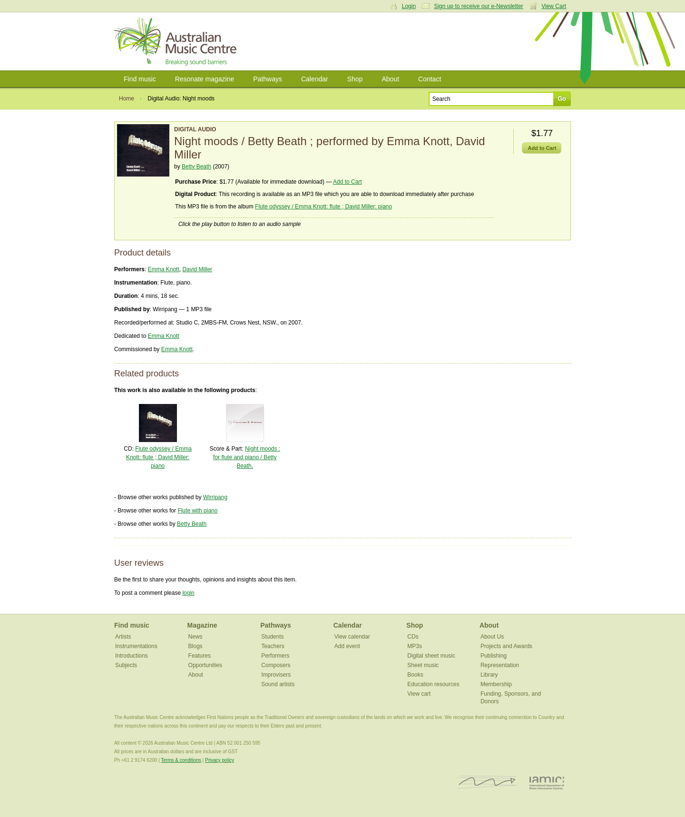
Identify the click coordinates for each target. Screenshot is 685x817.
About (390, 79)
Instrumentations (136, 646)
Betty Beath (196, 166)
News (195, 636)
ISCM (487, 782)
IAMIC (547, 782)
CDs (412, 636)
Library (489, 674)
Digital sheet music (431, 655)
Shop (355, 79)
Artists (123, 636)
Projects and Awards (506, 646)
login (188, 593)
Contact (429, 79)
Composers (275, 665)
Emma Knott (163, 269)
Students (272, 636)
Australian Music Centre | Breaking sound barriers (177, 41)
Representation (499, 665)
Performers (275, 655)
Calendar (314, 79)
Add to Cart (347, 181)
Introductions (131, 655)
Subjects (126, 665)
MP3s (414, 646)
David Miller (197, 269)
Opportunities (205, 665)
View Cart (553, 6)
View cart (419, 693)
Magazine (202, 625)
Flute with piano (197, 510)
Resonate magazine (205, 79)
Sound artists (277, 684)
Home (126, 98)
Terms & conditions (181, 760)
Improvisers (276, 674)
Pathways (267, 79)
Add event (347, 646)
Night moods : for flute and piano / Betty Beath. (246, 457)
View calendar (352, 636)
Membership (496, 684)
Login (409, 6)
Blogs (195, 646)
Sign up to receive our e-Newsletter (478, 6)
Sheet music (423, 665)
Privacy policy (219, 760)
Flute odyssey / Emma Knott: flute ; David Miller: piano (323, 206)
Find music (140, 79)
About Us (492, 636)
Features (199, 655)
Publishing (493, 655)
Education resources (433, 684)
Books (415, 674)
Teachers (272, 646)
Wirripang (215, 497)
